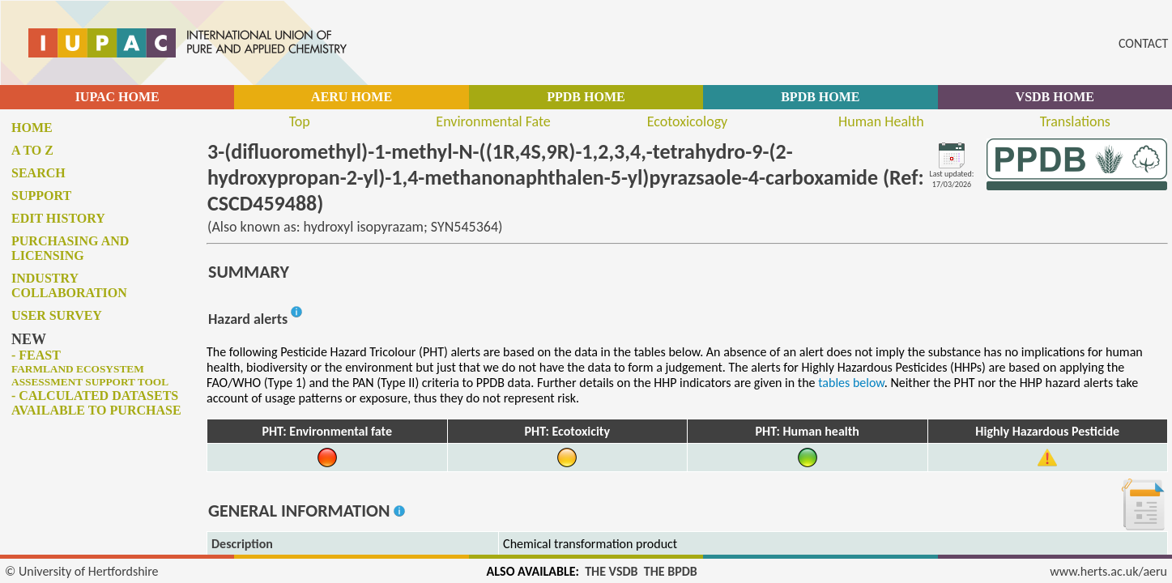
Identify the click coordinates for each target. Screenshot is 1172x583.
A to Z (32, 150)
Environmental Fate (493, 121)
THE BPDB (670, 571)
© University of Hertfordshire (82, 571)
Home (32, 127)
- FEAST (89, 368)
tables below (851, 382)
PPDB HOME (585, 97)
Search (38, 173)
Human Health (881, 121)
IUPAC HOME (117, 97)
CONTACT (1143, 43)
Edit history (58, 218)
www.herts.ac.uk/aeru (1108, 571)
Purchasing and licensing (70, 248)
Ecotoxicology (687, 121)
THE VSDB (611, 571)
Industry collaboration (69, 285)
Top (299, 121)
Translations (1075, 121)
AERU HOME (351, 97)
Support (41, 195)
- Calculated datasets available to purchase (96, 403)
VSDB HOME (1055, 97)
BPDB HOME (820, 97)
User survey (56, 315)
